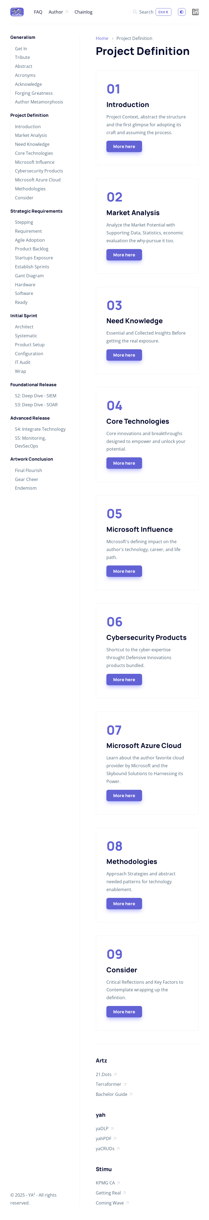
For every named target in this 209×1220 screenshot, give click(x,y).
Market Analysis (31, 135)
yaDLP (104, 1129)
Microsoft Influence (34, 162)
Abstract (23, 66)
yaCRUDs (107, 1149)
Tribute (22, 57)
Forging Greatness (34, 93)
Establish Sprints (32, 267)
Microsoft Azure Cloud (38, 180)
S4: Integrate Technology (40, 429)
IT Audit (22, 362)
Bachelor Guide (114, 1094)
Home (102, 38)
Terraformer (111, 1084)
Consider (24, 198)
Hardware (25, 285)
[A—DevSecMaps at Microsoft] (16, 12)
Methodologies (30, 189)
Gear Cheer (26, 479)
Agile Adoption (30, 240)
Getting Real (111, 1193)
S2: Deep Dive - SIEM (35, 396)
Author (58, 12)
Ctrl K (163, 12)
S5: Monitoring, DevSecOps (30, 442)
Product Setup (30, 345)
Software (24, 293)
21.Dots (106, 1074)
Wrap (20, 371)
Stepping (24, 222)
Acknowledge (28, 84)
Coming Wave (112, 1203)
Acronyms (25, 75)
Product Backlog (31, 249)
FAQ (38, 12)
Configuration (29, 354)
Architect (24, 327)
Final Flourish (28, 470)
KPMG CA (108, 1183)
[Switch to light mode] (182, 12)
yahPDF (106, 1139)
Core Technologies (34, 153)
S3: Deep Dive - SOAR (36, 405)
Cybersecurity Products (39, 171)
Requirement (28, 231)
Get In (21, 49)
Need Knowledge (32, 144)
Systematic (26, 336)
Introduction (28, 127)
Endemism (26, 488)
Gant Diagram (29, 276)
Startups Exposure (34, 258)
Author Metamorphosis (39, 102)
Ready (21, 302)
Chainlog (84, 12)
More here (124, 146)
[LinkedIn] (195, 12)
